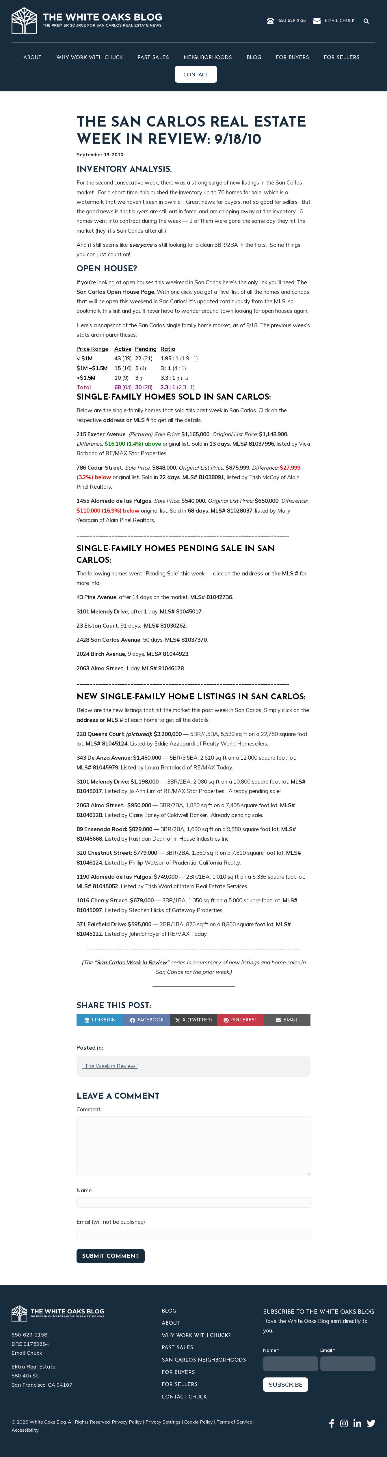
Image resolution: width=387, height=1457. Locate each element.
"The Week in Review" (110, 1066)
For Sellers (342, 58)
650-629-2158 (292, 20)
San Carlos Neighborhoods (204, 1360)
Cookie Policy (198, 1422)
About (32, 58)
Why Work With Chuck (89, 58)
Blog (254, 58)
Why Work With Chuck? (196, 1336)
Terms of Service (234, 1422)
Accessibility (25, 1430)
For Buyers (292, 58)
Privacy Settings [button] (163, 1422)
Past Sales (153, 58)
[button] (367, 20)
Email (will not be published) (111, 1221)
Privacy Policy (127, 1422)
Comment (89, 1109)
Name (84, 1190)
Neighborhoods (208, 58)
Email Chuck (340, 21)
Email (327, 1350)
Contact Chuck (184, 1397)
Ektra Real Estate (33, 1366)
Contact (196, 75)
